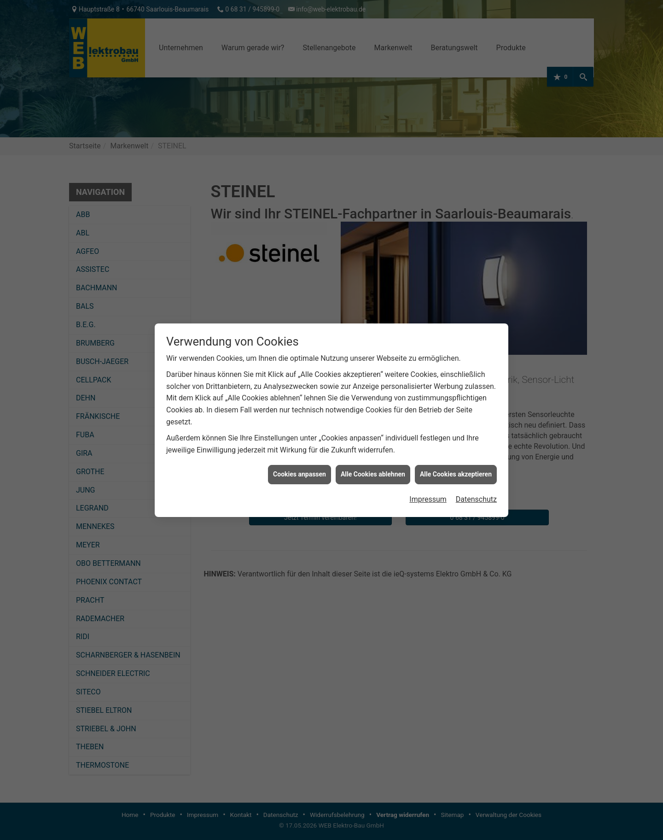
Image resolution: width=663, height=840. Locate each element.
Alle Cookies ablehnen (373, 467)
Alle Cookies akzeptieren (456, 467)
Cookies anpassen (299, 467)
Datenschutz (476, 492)
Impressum (428, 492)
